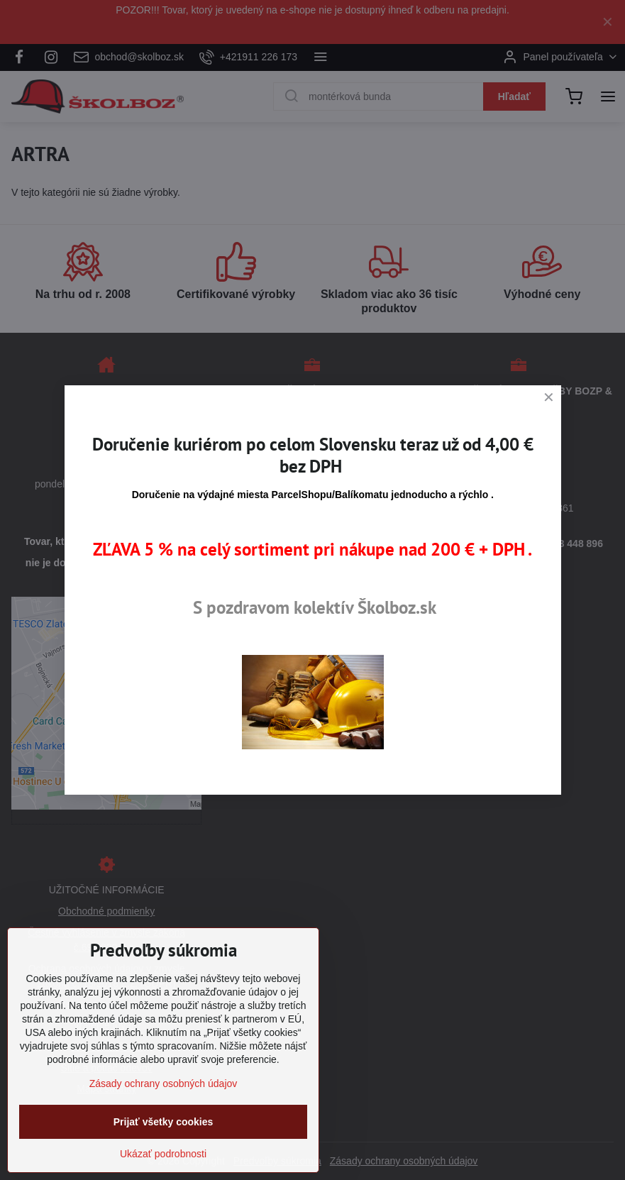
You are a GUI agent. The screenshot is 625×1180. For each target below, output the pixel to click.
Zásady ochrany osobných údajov (163, 1083)
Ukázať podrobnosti (163, 1153)
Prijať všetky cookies (164, 1121)
